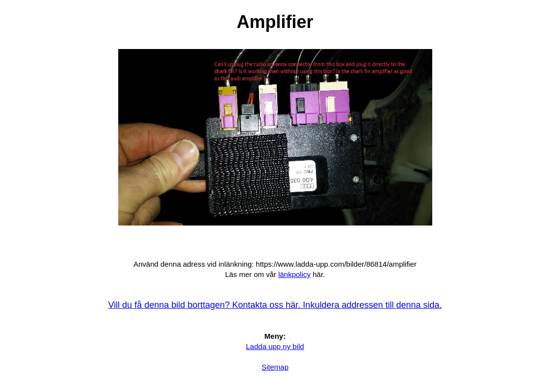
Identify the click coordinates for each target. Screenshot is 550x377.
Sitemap (275, 367)
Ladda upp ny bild (275, 346)
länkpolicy (294, 274)
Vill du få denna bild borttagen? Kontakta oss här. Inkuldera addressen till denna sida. (275, 305)
